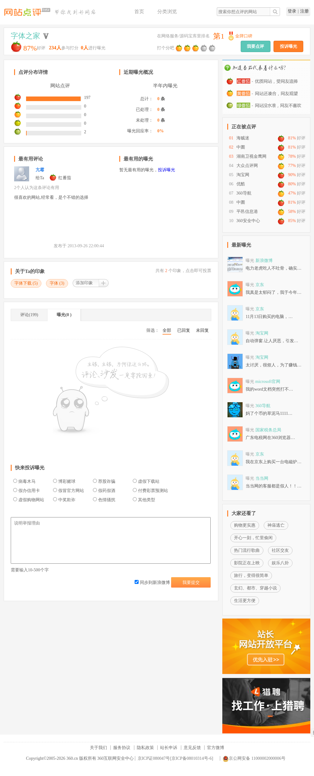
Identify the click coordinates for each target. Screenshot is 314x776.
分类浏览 (167, 11)
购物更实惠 (244, 525)
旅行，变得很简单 (251, 575)
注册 (304, 11)
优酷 (240, 184)
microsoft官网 (268, 381)
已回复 (183, 330)
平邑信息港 (247, 211)
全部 (167, 330)
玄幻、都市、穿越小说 (255, 588)
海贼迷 (242, 138)
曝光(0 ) (64, 314)
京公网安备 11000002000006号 (254, 758)
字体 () (57, 283)
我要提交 (191, 582)
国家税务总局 (268, 430)
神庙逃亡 (276, 525)
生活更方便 (244, 600)
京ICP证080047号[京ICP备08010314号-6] (175, 758)
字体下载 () (26, 283)
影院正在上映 (247, 563)
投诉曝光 (288, 46)
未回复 (202, 330)
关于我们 (98, 747)
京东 (259, 284)
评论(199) (29, 314)
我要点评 (255, 46)
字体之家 (25, 36)
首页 (139, 11)
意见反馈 (192, 747)
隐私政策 (145, 747)
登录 (292, 11)
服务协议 (121, 747)
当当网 (261, 478)
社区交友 (280, 550)
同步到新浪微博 (152, 582)
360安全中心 (248, 220)
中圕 (240, 147)
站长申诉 (168, 747)
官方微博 (215, 747)
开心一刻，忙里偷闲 (253, 538)
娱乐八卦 (280, 563)
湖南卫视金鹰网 (251, 156)
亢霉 (40, 170)
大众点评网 (247, 165)
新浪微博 (264, 260)
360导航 (243, 193)
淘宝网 (242, 174)
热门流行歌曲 (247, 550)
